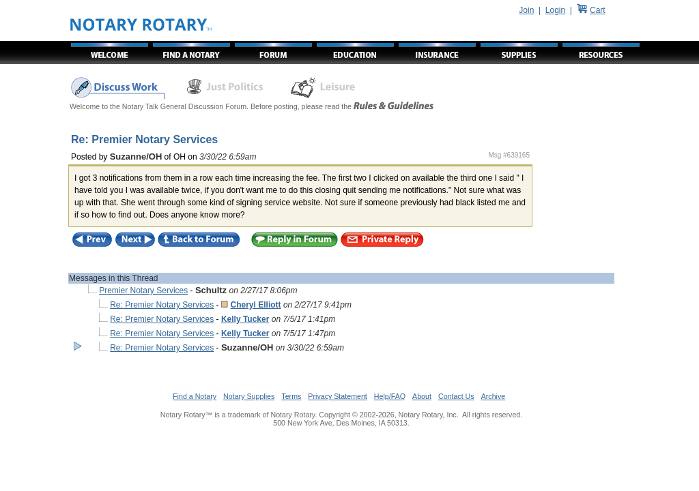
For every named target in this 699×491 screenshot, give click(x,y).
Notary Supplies (248, 396)
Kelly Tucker (245, 319)
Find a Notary (194, 396)
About (421, 396)
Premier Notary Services (143, 290)
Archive (493, 396)
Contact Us (456, 396)
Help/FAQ (389, 396)
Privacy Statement (337, 396)
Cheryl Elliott (256, 305)
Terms (291, 396)
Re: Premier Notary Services (162, 305)
